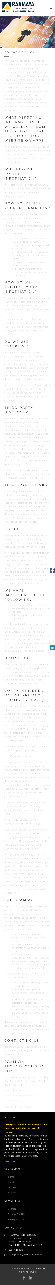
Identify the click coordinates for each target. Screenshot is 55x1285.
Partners (11, 1187)
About (10, 1182)
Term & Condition (16, 1214)
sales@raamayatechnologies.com (25, 1254)
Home (7, 35)
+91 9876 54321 (12, 1100)
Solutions (12, 1208)
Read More (9, 1161)
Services (11, 1192)
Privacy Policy (23, 35)
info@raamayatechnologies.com (20, 1095)
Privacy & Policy (15, 1219)
